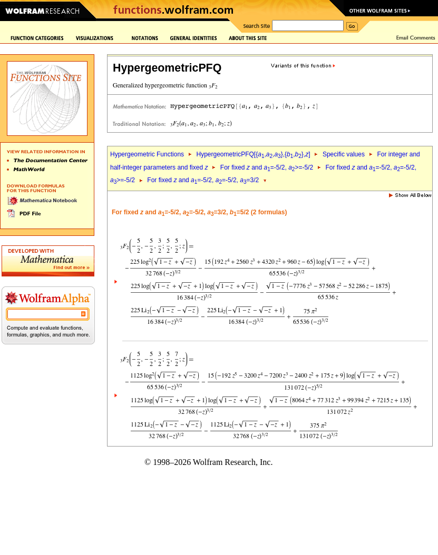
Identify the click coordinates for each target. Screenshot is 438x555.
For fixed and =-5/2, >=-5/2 (266, 167)
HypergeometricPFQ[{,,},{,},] (253, 154)
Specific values (344, 154)
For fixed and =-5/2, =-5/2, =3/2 (203, 180)
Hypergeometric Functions (147, 154)
